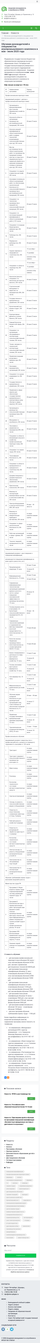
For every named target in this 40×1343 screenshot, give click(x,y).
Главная (4, 33)
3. (6, 593)
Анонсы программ (14, 1307)
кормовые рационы (26, 1186)
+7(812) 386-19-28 (9, 16)
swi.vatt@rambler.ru (14, 1036)
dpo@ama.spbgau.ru (10, 18)
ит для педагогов (11, 1223)
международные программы (15, 1206)
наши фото (26, 1200)
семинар (24, 1183)
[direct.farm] (7, 1329)
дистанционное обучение (14, 1191)
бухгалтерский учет (12, 1200)
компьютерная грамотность (15, 1212)
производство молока (13, 1229)
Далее (31, 1098)
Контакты (11, 1316)
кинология (26, 1226)
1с (7, 1183)
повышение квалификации (14, 1171)
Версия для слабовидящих (12, 22)
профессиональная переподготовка (17, 1174)
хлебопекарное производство (15, 1235)
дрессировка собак (12, 1226)
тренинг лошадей (11, 1194)
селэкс (19, 1177)
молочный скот (24, 1189)
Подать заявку (13, 1309)
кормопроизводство (12, 1217)
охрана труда (10, 1186)
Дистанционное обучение (15, 1158)
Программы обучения (14, 1149)
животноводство (23, 1237)
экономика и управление (14, 1180)
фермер (29, 1180)
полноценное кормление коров (16, 1203)
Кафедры (9, 1162)
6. (6, 187)
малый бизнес (10, 1232)
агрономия (9, 1237)
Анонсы (9, 1147)
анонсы (15, 1183)
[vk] (3, 1329)
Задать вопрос (13, 1305)
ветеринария (28, 1217)
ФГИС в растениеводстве (21, 1094)
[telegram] (11, 1329)
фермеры (9, 1177)
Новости (15, 33)
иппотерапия (10, 1189)
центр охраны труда (12, 1209)
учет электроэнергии (13, 1220)
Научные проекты (12, 1151)
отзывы (27, 1220)
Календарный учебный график (19, 1302)
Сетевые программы (14, 1160)
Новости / (8, 1094)
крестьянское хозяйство (14, 1197)
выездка (24, 1194)
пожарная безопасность (14, 1214)
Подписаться (20, 1255)
